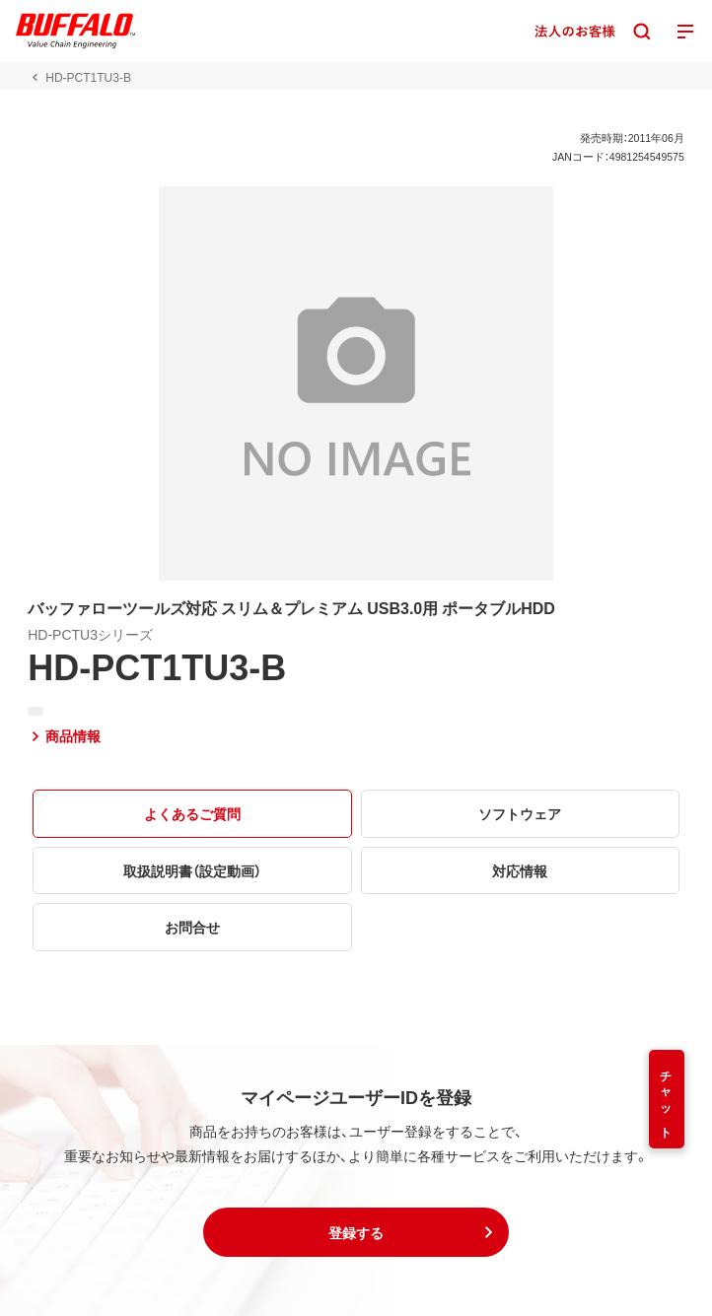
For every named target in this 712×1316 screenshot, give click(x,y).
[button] (356, 1232)
